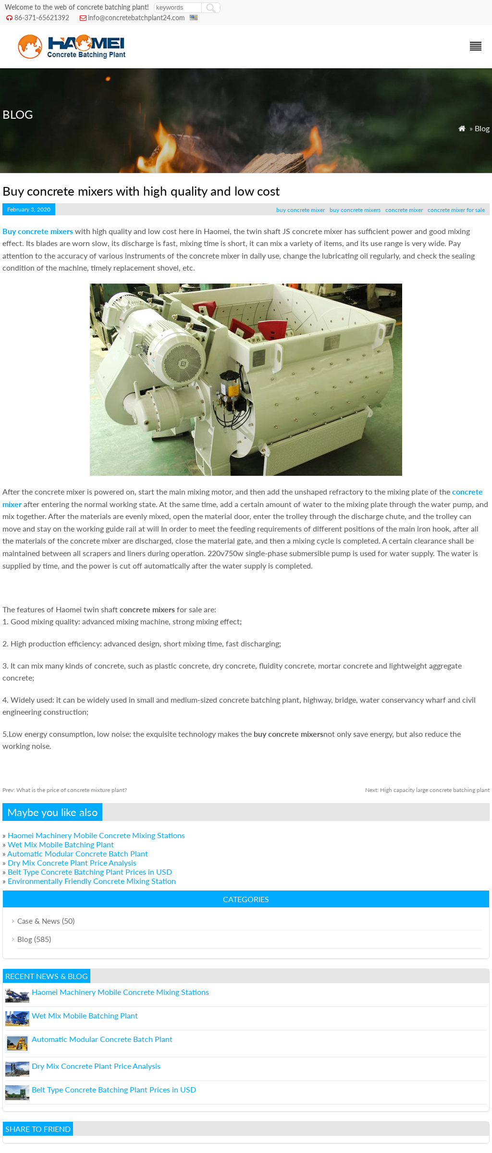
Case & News (38, 921)
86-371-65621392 (41, 17)
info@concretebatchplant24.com (136, 17)
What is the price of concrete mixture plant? (64, 789)
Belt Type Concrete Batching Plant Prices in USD (90, 871)
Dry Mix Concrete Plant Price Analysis (72, 862)
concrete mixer (404, 209)
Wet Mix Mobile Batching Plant (61, 844)
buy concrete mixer (300, 209)
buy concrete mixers (355, 209)
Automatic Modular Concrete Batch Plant (77, 853)
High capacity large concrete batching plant (427, 789)
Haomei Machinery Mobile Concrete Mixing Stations (96, 835)
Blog (482, 128)
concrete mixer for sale (456, 209)
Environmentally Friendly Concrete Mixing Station (92, 880)
